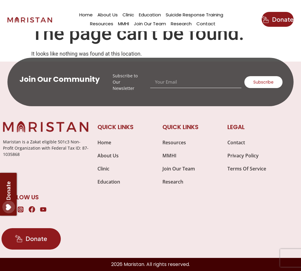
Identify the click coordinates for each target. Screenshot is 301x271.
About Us (107, 15)
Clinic (128, 15)
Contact (205, 24)
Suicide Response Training (194, 15)
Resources (101, 24)
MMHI (123, 24)
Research (181, 24)
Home (86, 15)
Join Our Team (150, 24)
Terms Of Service (246, 168)
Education (150, 15)
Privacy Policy (243, 155)
